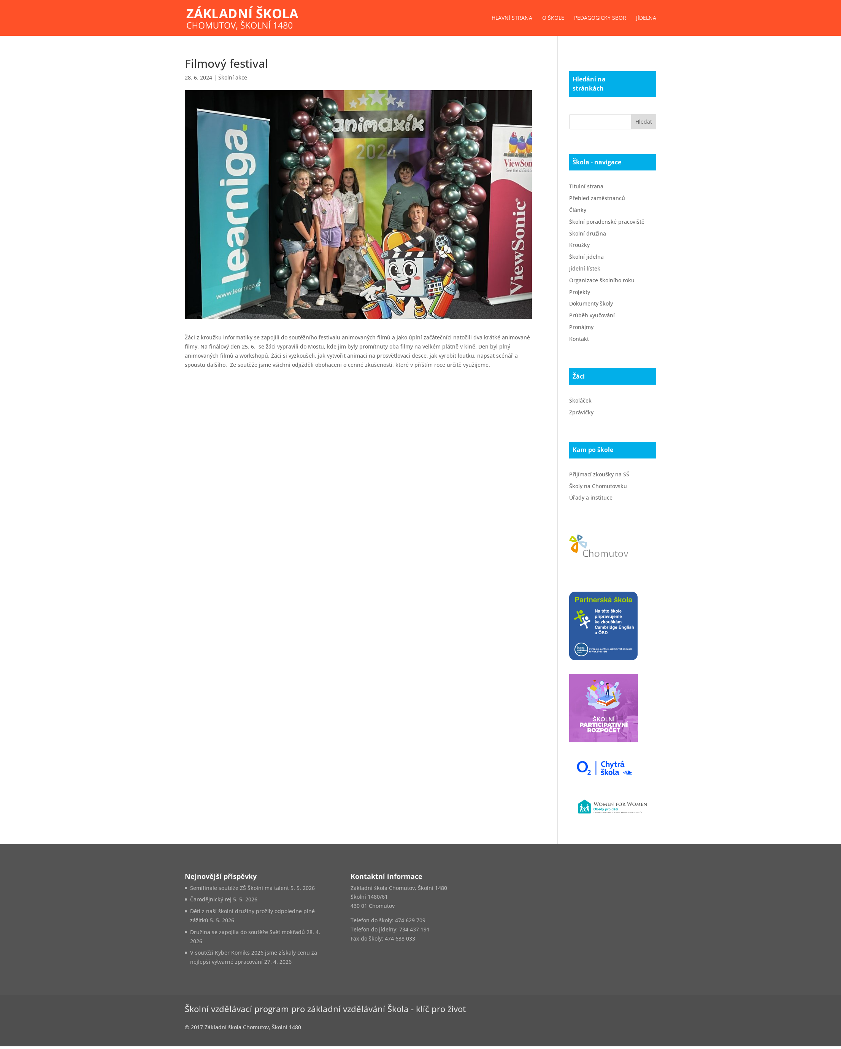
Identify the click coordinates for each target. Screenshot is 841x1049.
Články (577, 209)
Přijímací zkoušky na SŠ (599, 474)
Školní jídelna (586, 256)
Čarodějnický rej (211, 899)
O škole (553, 18)
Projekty (579, 292)
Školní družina (587, 233)
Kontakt (579, 338)
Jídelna (646, 18)
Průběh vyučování (592, 315)
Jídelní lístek (584, 268)
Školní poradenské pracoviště (606, 221)
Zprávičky (581, 412)
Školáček (580, 400)
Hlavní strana (512, 18)
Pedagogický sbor (600, 18)
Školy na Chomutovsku (598, 486)
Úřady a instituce (591, 497)
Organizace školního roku (602, 280)
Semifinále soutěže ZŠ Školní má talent (239, 887)
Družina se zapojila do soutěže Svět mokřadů (247, 932)
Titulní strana (586, 186)
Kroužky (579, 244)
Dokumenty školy (591, 303)
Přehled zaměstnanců (597, 198)
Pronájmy (581, 327)
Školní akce (232, 77)
